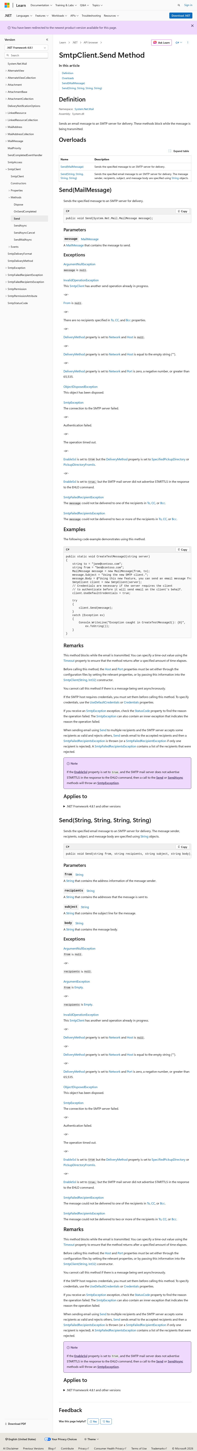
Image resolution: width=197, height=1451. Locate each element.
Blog (50, 1448)
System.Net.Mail (84, 109)
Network (114, 337)
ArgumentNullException (79, 264)
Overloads (68, 78)
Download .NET (181, 15)
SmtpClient (77, 286)
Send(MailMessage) (73, 83)
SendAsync (175, 777)
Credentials (131, 702)
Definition (67, 73)
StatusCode (142, 711)
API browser (91, 42)
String (175, 178)
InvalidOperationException (81, 280)
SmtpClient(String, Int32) (79, 680)
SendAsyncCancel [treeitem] (24, 232)
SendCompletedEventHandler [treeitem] (25, 155)
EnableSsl (69, 459)
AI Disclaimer (10, 1448)
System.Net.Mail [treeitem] (17, 63)
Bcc (128, 320)
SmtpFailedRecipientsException (84, 513)
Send (103, 730)
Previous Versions (33, 1448)
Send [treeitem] (17, 218)
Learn (62, 42)
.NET (75, 42)
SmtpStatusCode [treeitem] (18, 303)
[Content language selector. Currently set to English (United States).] (20, 1439)
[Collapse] (47, 39)
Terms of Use (139, 1448)
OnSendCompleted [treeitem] (25, 211)
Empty (78, 987)
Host (130, 337)
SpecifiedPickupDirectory (168, 459)
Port (129, 371)
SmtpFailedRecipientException (83, 497)
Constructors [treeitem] (18, 183)
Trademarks (158, 1448)
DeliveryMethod (74, 337)
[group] (127, 595)
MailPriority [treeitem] (14, 148)
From (67, 303)
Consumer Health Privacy (109, 1448)
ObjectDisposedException (80, 387)
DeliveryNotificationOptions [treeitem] (24, 106)
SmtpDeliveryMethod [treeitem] (20, 261)
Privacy (82, 1448)
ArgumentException (76, 981)
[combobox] (26, 48)
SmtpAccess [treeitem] (15, 162)
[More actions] (187, 43)
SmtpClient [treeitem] (17, 176)
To (112, 320)
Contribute (67, 1448)
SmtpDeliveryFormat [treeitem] (20, 253)
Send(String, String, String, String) (82, 88)
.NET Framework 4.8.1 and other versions (94, 806)
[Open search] (179, 5)
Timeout (68, 660)
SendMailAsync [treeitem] (23, 239)
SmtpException (73, 402)
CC (117, 320)
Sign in (188, 5)
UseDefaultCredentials (104, 702)
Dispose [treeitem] (18, 204)
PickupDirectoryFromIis (79, 464)
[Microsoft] (7, 5)
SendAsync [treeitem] (20, 225)
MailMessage (89, 239)
